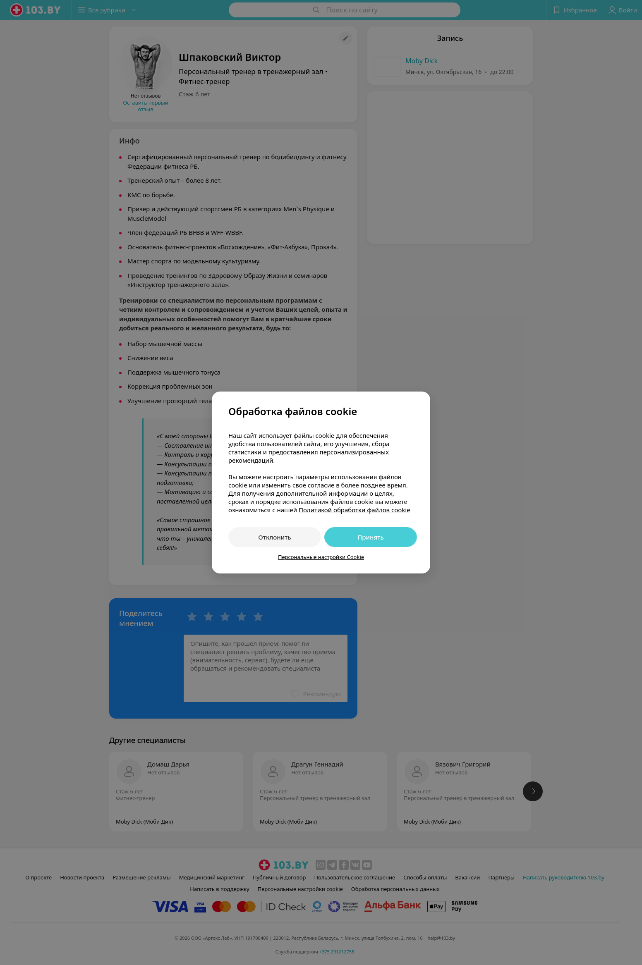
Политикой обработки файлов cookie (354, 510)
